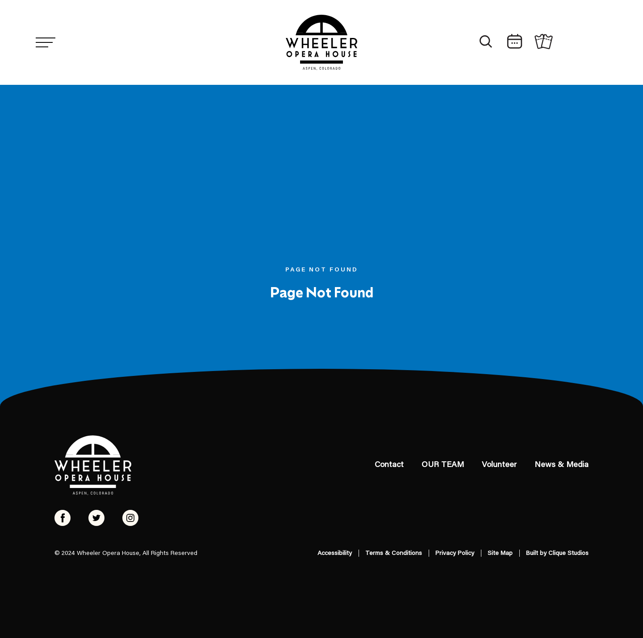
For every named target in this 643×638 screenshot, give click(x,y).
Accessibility (334, 553)
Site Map (500, 553)
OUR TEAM (443, 465)
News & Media (561, 465)
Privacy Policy (454, 553)
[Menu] (45, 42)
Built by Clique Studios (557, 553)
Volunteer (499, 465)
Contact (389, 465)
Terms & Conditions (393, 553)
